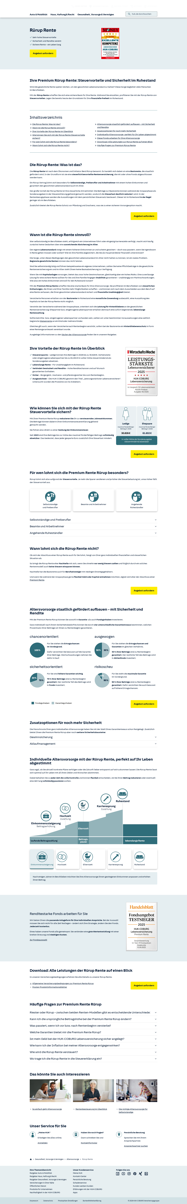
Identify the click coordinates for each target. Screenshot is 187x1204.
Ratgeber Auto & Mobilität (41, 1173)
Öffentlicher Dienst (38, 1186)
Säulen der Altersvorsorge (74, 334)
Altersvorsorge (73, 1159)
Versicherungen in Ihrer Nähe (42, 1183)
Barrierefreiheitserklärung (92, 1201)
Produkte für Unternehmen (41, 1189)
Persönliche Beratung (82, 1180)
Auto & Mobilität (38, 14)
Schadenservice (79, 1183)
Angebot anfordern (43, 53)
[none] (50, 1090)
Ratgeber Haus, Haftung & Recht (43, 1176)
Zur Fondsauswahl (38, 940)
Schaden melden (99, 6)
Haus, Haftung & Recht (62, 14)
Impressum (34, 1201)
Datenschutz (48, 1201)
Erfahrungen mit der (87, 1189)
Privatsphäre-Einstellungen (68, 1201)
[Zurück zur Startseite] (38, 6)
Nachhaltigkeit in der (45, 1192)
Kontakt (136, 6)
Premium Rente (37, 580)
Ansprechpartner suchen (136, 1146)
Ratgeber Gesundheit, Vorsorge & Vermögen (48, 1180)
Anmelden (150, 6)
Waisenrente (46, 321)
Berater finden (119, 6)
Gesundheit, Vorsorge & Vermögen (96, 14)
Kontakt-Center (79, 1176)
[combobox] (143, 14)
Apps (75, 1193)
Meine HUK (77, 1173)
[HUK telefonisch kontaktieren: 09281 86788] (79, 6)
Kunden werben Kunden (83, 1186)
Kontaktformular (89, 1143)
